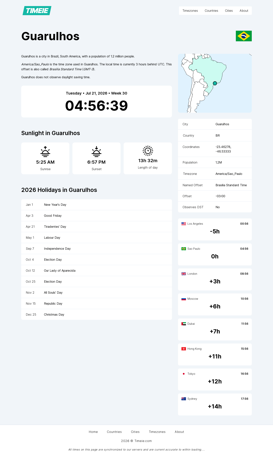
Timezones (190, 11)
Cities (229, 11)
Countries (211, 11)
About (244, 11)
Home (93, 432)
